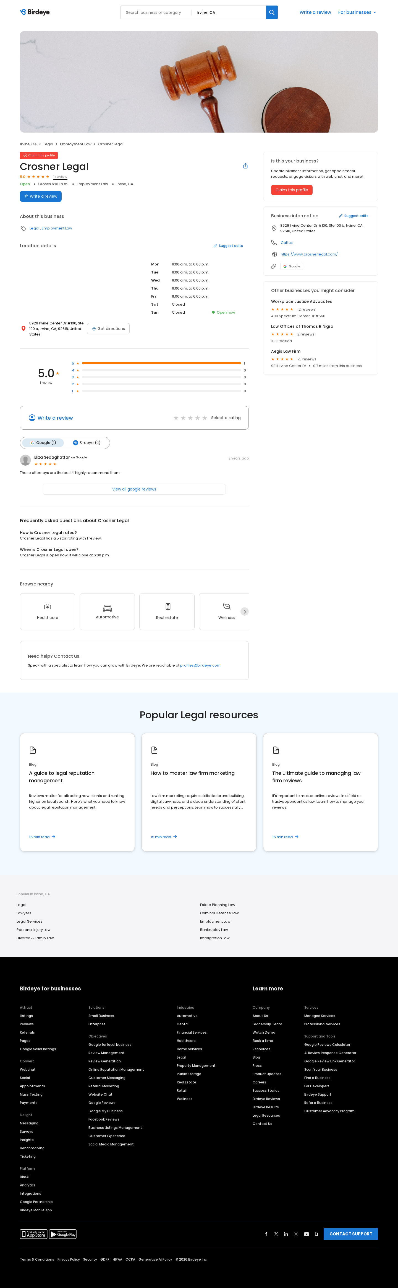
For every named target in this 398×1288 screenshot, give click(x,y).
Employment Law (75, 144)
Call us (287, 242)
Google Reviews (102, 1102)
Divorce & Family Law (35, 937)
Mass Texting (31, 1093)
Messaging (29, 1122)
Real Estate (186, 1081)
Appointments (32, 1085)
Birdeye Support (317, 1093)
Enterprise (97, 1023)
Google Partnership (36, 1201)
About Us (260, 1015)
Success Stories (266, 1090)
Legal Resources (266, 1115)
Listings (26, 1015)
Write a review (315, 12)
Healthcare (186, 1040)
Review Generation (104, 1060)
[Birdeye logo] (36, 12)
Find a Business (317, 1077)
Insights (27, 1139)
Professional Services (322, 1023)
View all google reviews (134, 488)
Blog (256, 1056)
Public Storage (189, 1073)
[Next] (244, 611)
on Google (79, 457)
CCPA (130, 1258)
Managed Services (319, 1015)
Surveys (26, 1131)
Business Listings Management (115, 1127)
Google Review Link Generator (329, 1060)
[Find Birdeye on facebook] (266, 1233)
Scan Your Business (320, 1069)
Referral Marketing (103, 1085)
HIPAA (117, 1258)
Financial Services (192, 1031)
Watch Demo (264, 1031)
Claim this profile (292, 190)
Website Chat (100, 1093)
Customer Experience (106, 1135)
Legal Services (30, 921)
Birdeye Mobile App (36, 1209)
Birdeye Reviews (266, 1098)
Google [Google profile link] (291, 266)
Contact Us (262, 1123)
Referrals (27, 1031)
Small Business (101, 1015)
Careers (259, 1081)
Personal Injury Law (34, 929)
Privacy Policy (68, 1258)
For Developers (316, 1085)
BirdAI (24, 1176)
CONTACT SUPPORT (350, 1233)
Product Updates (267, 1073)
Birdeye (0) (85, 442)
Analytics (28, 1184)
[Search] (272, 12)
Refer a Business (318, 1102)
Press (257, 1065)
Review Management (106, 1052)
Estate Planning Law (217, 904)
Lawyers (24, 912)
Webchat (28, 1069)
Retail (182, 1090)
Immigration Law (215, 937)
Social (25, 1077)
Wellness (184, 1098)
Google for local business (110, 1044)
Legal (48, 144)
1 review (60, 176)
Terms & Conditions (37, 1258)
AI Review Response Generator (330, 1052)
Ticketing (28, 1155)
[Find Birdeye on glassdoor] (316, 1233)
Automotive (187, 1015)
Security (90, 1258)
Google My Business (105, 1110)
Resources (261, 1048)
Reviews (27, 1023)
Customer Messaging (106, 1077)
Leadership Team (267, 1023)
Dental (182, 1023)
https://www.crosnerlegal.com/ (309, 254)
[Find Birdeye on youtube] (306, 1233)
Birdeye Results (266, 1106)
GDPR (104, 1258)
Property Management (196, 1065)
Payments (29, 1102)
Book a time (263, 1040)
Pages (25, 1040)
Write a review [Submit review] (40, 196)
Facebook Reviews (103, 1118)
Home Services (189, 1048)
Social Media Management (111, 1143)
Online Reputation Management (116, 1069)
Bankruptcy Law (214, 929)
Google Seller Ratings (38, 1048)
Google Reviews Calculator (327, 1044)
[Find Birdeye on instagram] (296, 1233)
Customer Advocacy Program (329, 1110)
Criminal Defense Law (219, 912)
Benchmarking (32, 1147)
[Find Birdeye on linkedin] (286, 1233)
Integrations (30, 1193)
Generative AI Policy (155, 1258)
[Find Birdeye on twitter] (276, 1233)
